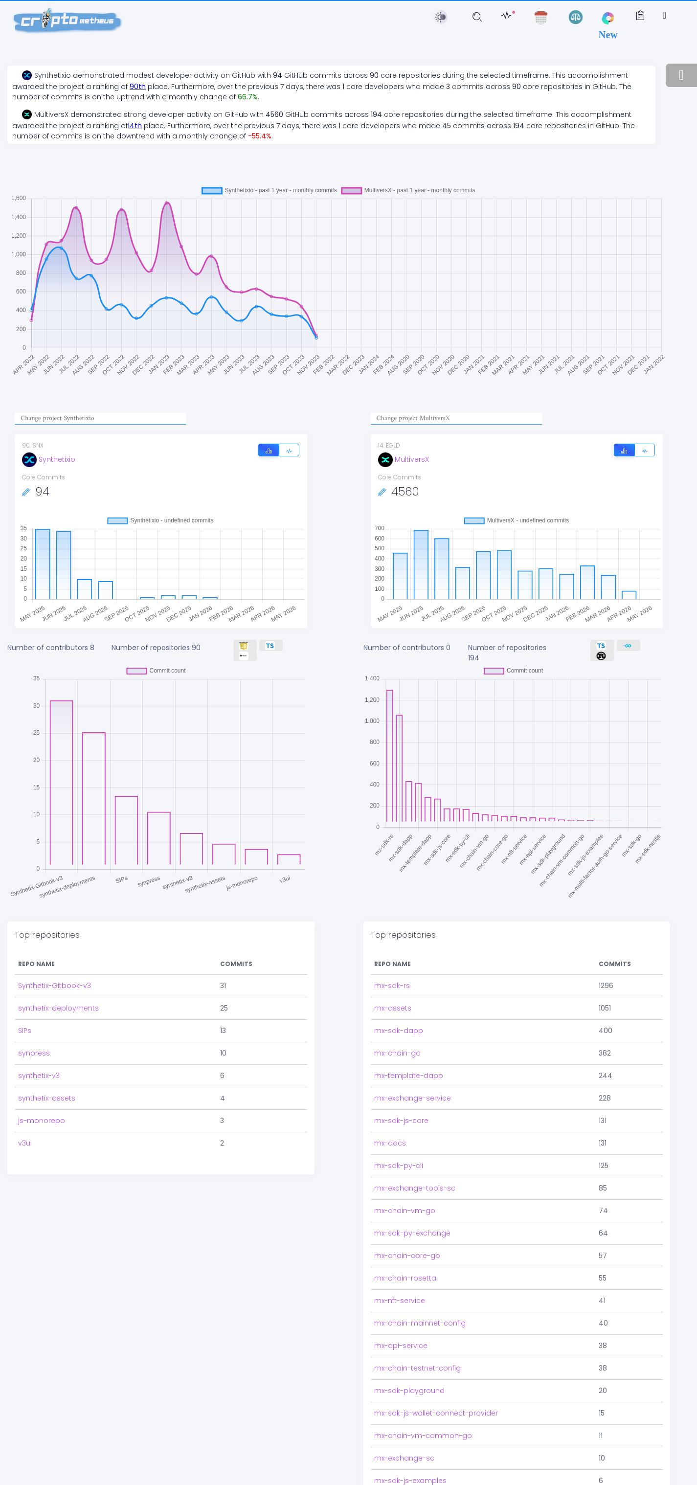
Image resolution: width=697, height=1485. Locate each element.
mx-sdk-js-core (401, 1093)
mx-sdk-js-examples (410, 1453)
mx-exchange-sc (404, 1431)
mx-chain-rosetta (405, 1251)
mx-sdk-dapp (398, 1003)
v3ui (25, 1116)
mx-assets (392, 981)
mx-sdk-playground (409, 1363)
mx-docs (390, 1116)
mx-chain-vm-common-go (423, 1408)
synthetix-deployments (58, 981)
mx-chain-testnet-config (417, 1341)
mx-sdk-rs (392, 958)
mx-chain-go (397, 1026)
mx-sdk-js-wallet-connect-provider (436, 1386)
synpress (34, 1026)
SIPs (24, 1003)
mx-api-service (400, 1318)
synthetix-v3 (39, 1048)
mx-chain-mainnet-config (420, 1296)
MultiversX (403, 459)
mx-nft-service (399, 1273)
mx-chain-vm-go (404, 1183)
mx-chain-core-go (407, 1228)
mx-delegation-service (414, 1476)
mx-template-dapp (408, 1048)
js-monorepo (41, 1093)
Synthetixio (48, 459)
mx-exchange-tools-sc (414, 1161)
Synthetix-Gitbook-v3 (54, 958)
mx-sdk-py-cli (398, 1138)
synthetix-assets (46, 1071)
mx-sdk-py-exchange (412, 1206)
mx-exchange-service (412, 1071)
